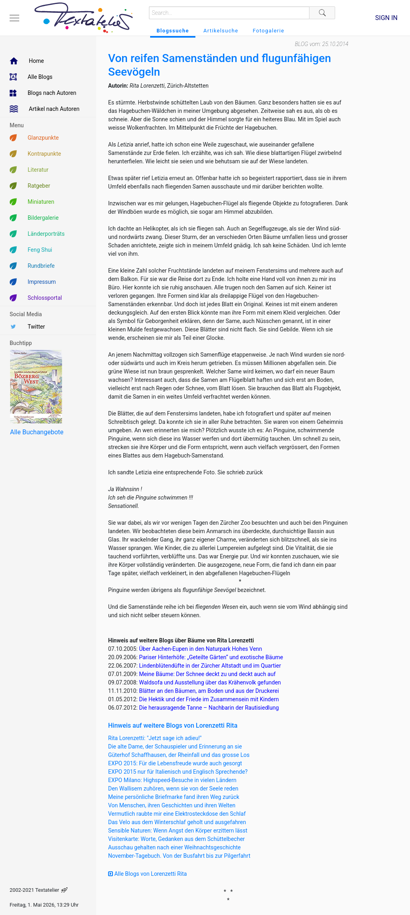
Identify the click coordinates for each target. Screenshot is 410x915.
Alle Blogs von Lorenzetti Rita (147, 874)
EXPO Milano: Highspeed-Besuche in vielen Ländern (172, 780)
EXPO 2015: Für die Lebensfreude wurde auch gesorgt (175, 763)
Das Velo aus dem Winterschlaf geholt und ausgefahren (177, 822)
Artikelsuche (220, 31)
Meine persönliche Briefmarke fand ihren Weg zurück (173, 797)
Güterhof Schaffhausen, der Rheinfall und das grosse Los (178, 755)
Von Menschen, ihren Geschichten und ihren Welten (171, 805)
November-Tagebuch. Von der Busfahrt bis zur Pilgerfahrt (179, 856)
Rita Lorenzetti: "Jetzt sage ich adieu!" (155, 738)
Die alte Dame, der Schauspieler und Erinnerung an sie (175, 746)
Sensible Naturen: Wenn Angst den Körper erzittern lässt (177, 830)
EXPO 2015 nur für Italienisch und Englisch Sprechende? (177, 772)
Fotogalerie (268, 31)
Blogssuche (173, 31)
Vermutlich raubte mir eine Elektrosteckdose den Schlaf (177, 814)
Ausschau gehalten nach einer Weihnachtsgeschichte (174, 847)
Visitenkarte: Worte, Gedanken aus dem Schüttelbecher (176, 839)
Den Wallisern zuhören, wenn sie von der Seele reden (173, 788)
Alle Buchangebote (36, 432)
